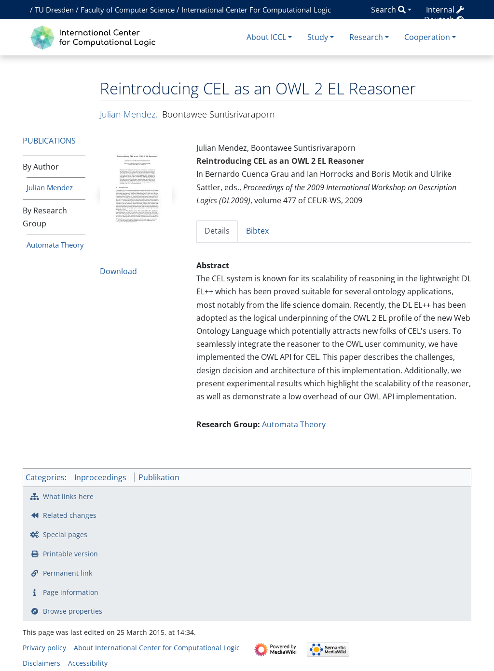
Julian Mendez (50, 187)
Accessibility (88, 663)
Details (217, 230)
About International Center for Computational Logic (157, 647)
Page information (70, 592)
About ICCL (266, 37)
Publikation (158, 477)
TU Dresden (54, 9)
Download (118, 271)
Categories (45, 477)
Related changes (69, 515)
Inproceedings (100, 477)
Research (366, 37)
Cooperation (427, 37)
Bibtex (257, 230)
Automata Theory (55, 245)
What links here (68, 496)
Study (317, 37)
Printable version (70, 553)
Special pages (65, 534)
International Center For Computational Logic (256, 9)
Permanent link (67, 573)
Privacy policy (44, 647)
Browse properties (72, 611)
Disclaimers (41, 663)
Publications (49, 140)
